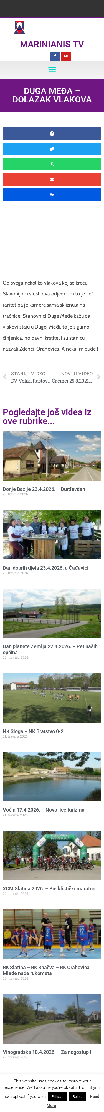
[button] (52, 69)
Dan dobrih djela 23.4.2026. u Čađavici (45, 568)
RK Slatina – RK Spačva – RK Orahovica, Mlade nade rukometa (47, 970)
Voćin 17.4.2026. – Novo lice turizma (44, 810)
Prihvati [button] (57, 1096)
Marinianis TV (52, 44)
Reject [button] (78, 1096)
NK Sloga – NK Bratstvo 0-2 (33, 731)
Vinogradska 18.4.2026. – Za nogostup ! (47, 1052)
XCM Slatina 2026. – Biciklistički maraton (49, 888)
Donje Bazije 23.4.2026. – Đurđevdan (44, 489)
